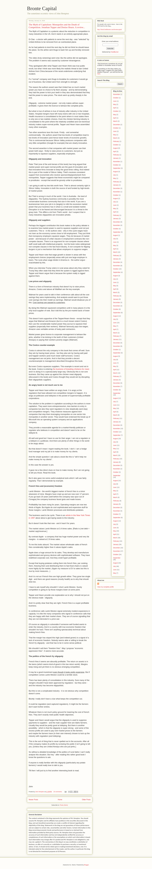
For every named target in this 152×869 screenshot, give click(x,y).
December (116, 124)
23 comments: (58, 791)
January (115, 158)
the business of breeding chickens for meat (71, 369)
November (116, 94)
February (116, 141)
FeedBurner (115, 52)
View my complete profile (105, 587)
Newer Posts (33, 799)
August (115, 148)
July (114, 175)
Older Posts (86, 799)
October (115, 98)
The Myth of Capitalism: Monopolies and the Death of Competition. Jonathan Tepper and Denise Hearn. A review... (57, 26)
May (114, 104)
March (115, 121)
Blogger (86, 865)
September (116, 168)
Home (60, 799)
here (98, 74)
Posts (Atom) (64, 805)
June (114, 101)
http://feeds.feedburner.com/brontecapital (109, 29)
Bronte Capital (42, 8)
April (114, 108)
